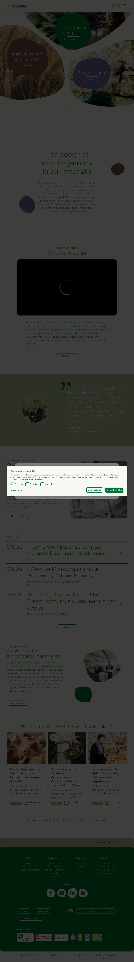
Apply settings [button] (94, 490)
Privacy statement (36, 479)
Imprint (46, 479)
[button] (17, 490)
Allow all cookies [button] (114, 490)
